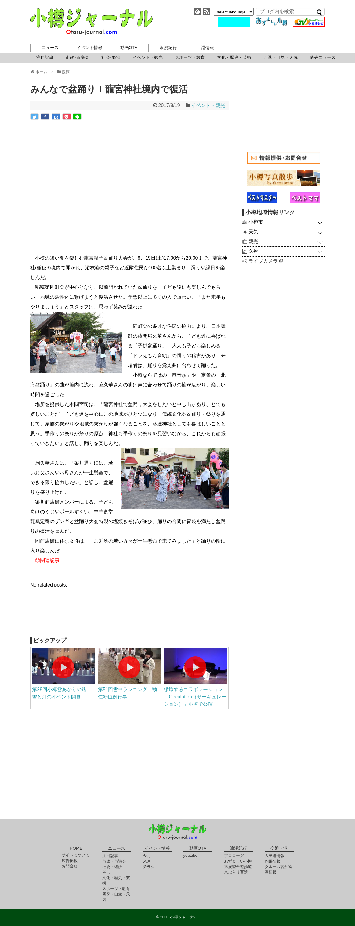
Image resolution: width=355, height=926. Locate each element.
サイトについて (75, 855)
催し (106, 872)
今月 (147, 855)
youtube (190, 855)
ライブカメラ (265, 261)
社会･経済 (111, 57)
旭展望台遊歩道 (238, 866)
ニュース (50, 47)
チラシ (149, 866)
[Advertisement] (129, 616)
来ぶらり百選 (236, 872)
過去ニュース (322, 57)
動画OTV (129, 47)
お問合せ (70, 866)
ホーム (40, 72)
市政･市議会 (77, 57)
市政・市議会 (114, 861)
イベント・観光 (148, 57)
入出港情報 (274, 855)
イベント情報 (89, 47)
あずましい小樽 (238, 861)
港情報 (207, 47)
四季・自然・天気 (280, 57)
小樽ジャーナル (91, 21)
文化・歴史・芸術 (234, 57)
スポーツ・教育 (190, 57)
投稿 (63, 72)
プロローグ (234, 855)
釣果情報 (273, 861)
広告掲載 (70, 860)
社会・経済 (112, 866)
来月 (147, 861)
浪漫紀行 (168, 47)
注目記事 (44, 57)
